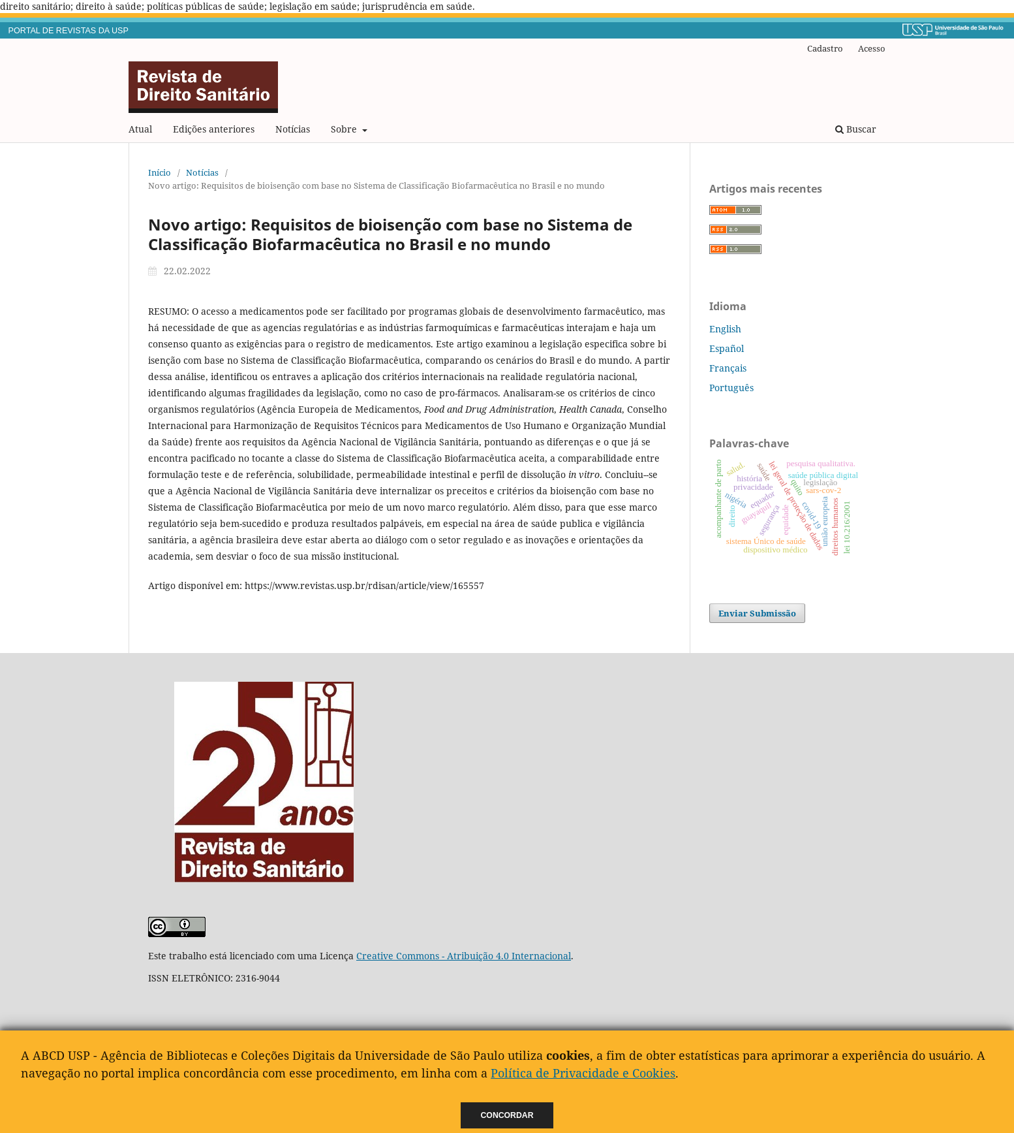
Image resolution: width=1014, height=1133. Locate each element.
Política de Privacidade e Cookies (583, 1073)
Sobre (345, 129)
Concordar (507, 1115)
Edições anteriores (213, 129)
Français (727, 368)
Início (159, 172)
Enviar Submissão (757, 613)
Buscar (855, 129)
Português (731, 387)
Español (726, 348)
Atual (140, 129)
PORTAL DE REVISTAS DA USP (68, 30)
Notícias (292, 129)
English (725, 329)
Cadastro (825, 48)
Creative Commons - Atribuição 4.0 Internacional (463, 955)
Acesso (871, 48)
